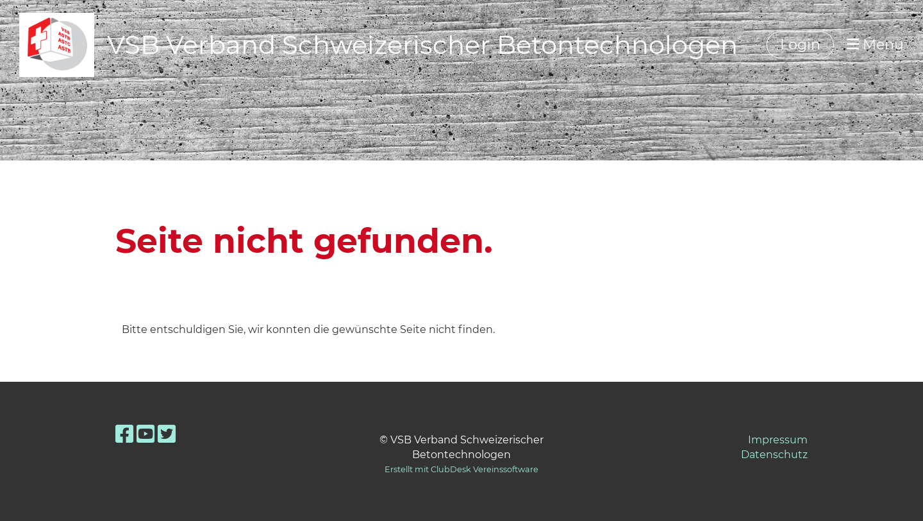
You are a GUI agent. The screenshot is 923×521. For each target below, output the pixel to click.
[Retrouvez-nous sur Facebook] (124, 434)
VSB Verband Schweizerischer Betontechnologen (422, 44)
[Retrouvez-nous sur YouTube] (145, 434)
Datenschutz (774, 454)
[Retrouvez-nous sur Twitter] (167, 434)
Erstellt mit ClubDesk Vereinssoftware (461, 469)
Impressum (778, 440)
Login (800, 44)
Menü (875, 44)
